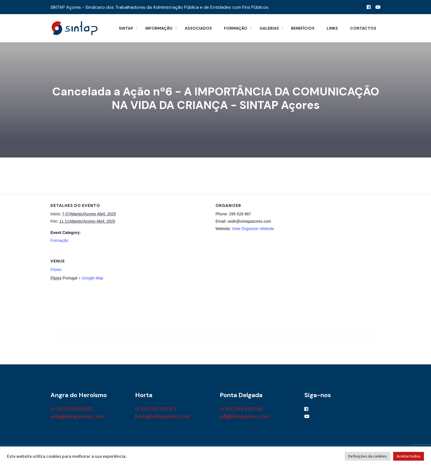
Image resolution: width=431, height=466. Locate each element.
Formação (235, 28)
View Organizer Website (253, 228)
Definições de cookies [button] (367, 456)
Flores (55, 269)
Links (332, 28)
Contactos (363, 28)
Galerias (269, 28)
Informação (159, 28)
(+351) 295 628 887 (71, 409)
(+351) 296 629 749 (241, 409)
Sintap (126, 28)
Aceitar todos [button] (409, 456)
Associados (198, 28)
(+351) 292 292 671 (156, 409)
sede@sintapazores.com (76, 416)
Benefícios (303, 28)
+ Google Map (90, 278)
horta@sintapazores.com (162, 416)
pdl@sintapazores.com (244, 416)
